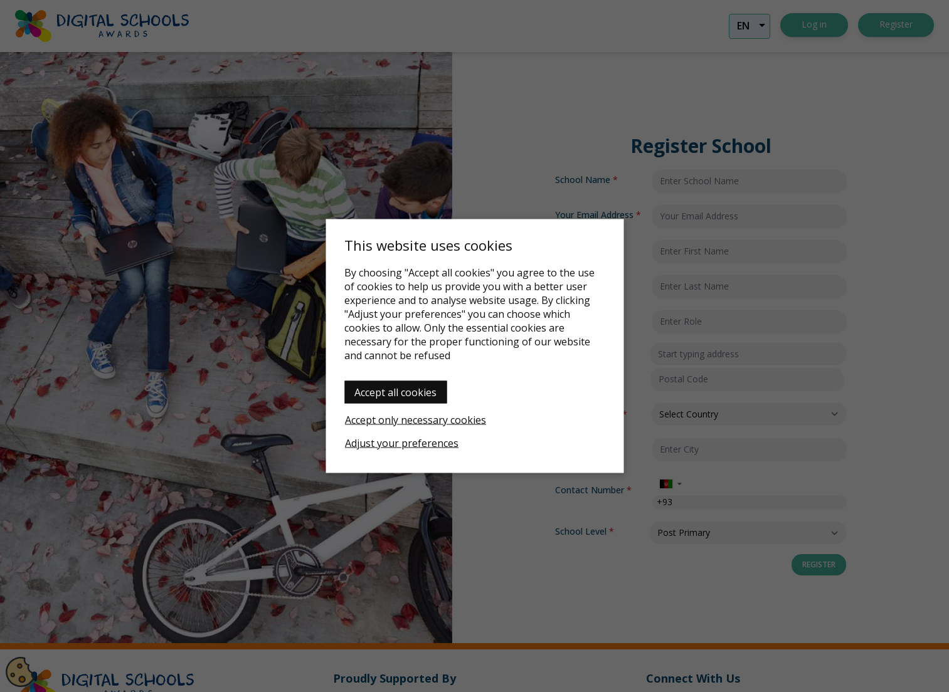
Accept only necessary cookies (415, 420)
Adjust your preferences (402, 443)
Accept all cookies (395, 392)
